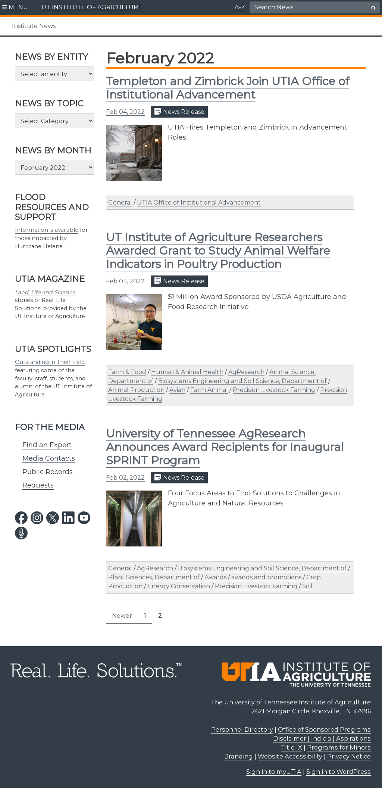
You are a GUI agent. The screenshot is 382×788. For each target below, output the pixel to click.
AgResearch (246, 372)
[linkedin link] (68, 517)
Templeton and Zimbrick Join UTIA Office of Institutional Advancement (227, 88)
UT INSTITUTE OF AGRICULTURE (91, 7)
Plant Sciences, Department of (154, 577)
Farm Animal (209, 389)
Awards (215, 577)
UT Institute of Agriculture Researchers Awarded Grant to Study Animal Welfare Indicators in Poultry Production (218, 250)
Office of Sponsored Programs (324, 729)
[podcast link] (21, 533)
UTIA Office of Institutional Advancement (199, 202)
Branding (238, 756)
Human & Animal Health (187, 372)
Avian (177, 389)
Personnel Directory (242, 729)
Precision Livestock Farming (274, 389)
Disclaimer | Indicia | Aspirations (322, 738)
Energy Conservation (178, 586)
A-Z (240, 7)
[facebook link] (21, 517)
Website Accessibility (290, 756)
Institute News (34, 25)
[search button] (373, 7)
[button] (15, 7)
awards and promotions (266, 577)
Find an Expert (47, 445)
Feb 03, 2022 (125, 281)
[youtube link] (84, 517)
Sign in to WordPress (338, 771)
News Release (179, 111)
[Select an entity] (54, 73)
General (120, 202)
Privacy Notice (349, 756)
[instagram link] (37, 517)
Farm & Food (127, 372)
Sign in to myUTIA (273, 771)
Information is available (46, 230)
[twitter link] (52, 517)
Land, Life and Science (45, 292)
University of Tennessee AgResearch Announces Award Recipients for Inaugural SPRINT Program (225, 447)
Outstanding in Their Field (50, 362)
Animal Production (136, 389)
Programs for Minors (339, 747)
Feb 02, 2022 (125, 477)
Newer (122, 615)
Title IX (291, 747)
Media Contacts (48, 458)
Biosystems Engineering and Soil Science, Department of (242, 380)
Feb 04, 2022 (125, 111)
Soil (307, 586)
